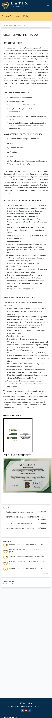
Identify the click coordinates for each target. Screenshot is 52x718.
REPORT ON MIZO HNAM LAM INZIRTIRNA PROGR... (26, 518)
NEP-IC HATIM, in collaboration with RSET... (26, 523)
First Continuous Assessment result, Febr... (26, 512)
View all (46, 534)
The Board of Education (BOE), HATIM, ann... (26, 528)
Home (5, 25)
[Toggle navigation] (47, 5)
